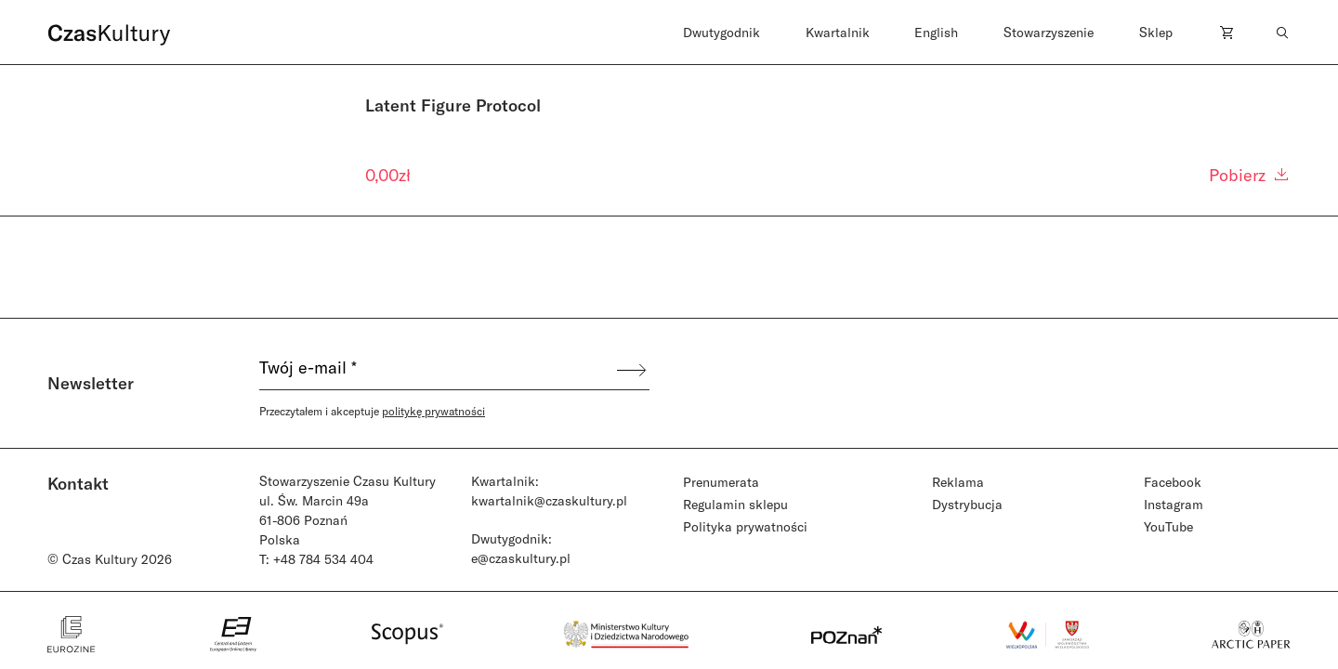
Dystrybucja (967, 504)
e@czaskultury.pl (521, 558)
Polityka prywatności (745, 526)
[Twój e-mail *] (436, 369)
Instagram (1173, 504)
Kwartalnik (838, 32)
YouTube (1168, 526)
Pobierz (1250, 174)
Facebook (1172, 482)
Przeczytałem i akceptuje (372, 410)
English (936, 32)
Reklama (958, 482)
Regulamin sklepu (735, 504)
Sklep (1156, 32)
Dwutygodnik (721, 32)
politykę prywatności (433, 410)
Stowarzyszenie (1049, 32)
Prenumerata (721, 482)
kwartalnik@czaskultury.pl (549, 500)
